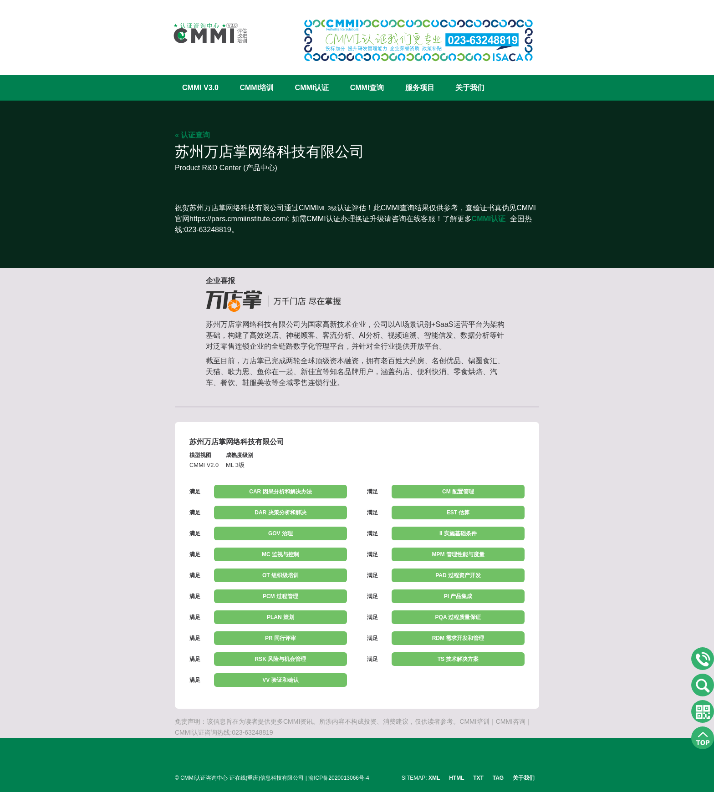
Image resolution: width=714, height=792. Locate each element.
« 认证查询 (192, 135)
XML (434, 778)
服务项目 (419, 87)
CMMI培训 (257, 87)
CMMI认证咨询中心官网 (204, 33)
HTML (456, 778)
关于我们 (469, 87)
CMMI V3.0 (200, 87)
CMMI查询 (367, 87)
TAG (498, 778)
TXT (478, 778)
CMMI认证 (312, 87)
